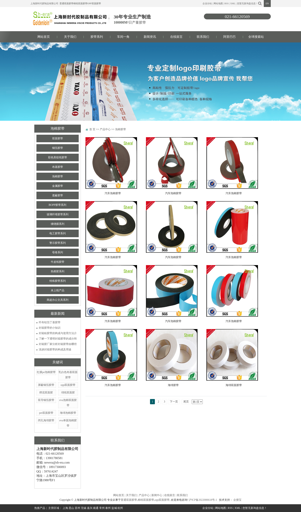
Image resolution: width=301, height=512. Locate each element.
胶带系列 (97, 36)
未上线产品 (57, 290)
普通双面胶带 (66, 3)
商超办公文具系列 (57, 299)
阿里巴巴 (229, 36)
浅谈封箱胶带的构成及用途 (55, 349)
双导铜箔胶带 (46, 400)
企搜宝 (237, 499)
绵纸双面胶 (68, 392)
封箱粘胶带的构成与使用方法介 (58, 333)
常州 (102, 508)
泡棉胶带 (57, 176)
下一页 (174, 401)
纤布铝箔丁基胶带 (49, 322)
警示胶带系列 (57, 242)
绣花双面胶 (46, 392)
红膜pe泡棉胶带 (46, 372)
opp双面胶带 (94, 3)
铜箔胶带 (57, 148)
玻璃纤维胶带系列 (57, 214)
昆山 (71, 508)
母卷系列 (57, 252)
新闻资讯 (150, 36)
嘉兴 (89, 508)
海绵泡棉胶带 (68, 412)
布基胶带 (57, 166)
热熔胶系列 (57, 271)
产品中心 (105, 129)
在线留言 (176, 36)
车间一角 (123, 36)
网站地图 (218, 3)
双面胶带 (57, 138)
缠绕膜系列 (57, 223)
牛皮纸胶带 (57, 261)
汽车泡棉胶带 (113, 193)
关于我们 (70, 36)
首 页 (92, 129)
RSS (226, 3)
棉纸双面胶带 (80, 3)
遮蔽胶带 (57, 195)
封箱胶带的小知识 (49, 327)
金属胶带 (57, 185)
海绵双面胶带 (234, 385)
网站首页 (43, 36)
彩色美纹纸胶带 (57, 157)
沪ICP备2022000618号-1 (203, 499)
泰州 (108, 508)
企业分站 (207, 3)
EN (267, 3)
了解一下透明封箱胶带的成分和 (58, 338)
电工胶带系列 (57, 233)
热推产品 (39, 508)
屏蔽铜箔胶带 (46, 385)
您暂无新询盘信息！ (247, 3)
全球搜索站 (256, 36)
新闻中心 (156, 495)
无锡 (83, 508)
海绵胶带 (173, 385)
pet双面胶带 (46, 412)
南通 (95, 508)
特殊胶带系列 (57, 280)
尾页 (186, 401)
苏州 (77, 508)
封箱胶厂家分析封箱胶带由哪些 (58, 344)
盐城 (114, 508)
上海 (65, 508)
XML (232, 3)
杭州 (120, 508)
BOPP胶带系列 (57, 204)
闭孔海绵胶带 (46, 420)
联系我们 (203, 36)
